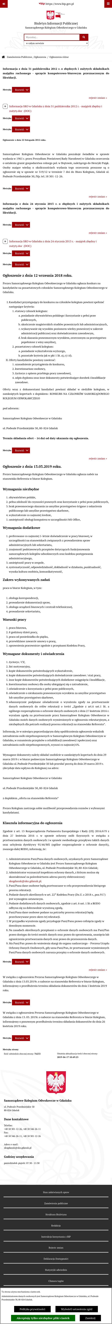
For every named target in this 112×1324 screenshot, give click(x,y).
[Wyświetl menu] (108, 4)
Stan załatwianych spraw (56, 1192)
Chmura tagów (56, 1281)
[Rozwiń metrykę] (21, 90)
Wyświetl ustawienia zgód (76, 1309)
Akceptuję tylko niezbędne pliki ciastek (43, 1318)
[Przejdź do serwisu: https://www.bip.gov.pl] (56, 4)
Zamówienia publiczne (56, 1203)
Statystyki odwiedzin (56, 1269)
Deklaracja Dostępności (56, 1258)
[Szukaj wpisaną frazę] (84, 37)
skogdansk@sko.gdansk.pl (25, 881)
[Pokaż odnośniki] (4, 4)
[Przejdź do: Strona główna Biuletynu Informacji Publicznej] (3, 57)
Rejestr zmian (56, 1247)
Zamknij (90, 1318)
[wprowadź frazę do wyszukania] (52, 37)
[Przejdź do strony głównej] (56, 21)
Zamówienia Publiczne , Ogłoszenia (26, 57)
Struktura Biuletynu (56, 1214)
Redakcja (56, 1225)
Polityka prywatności (32, 1309)
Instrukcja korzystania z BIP (56, 1236)
